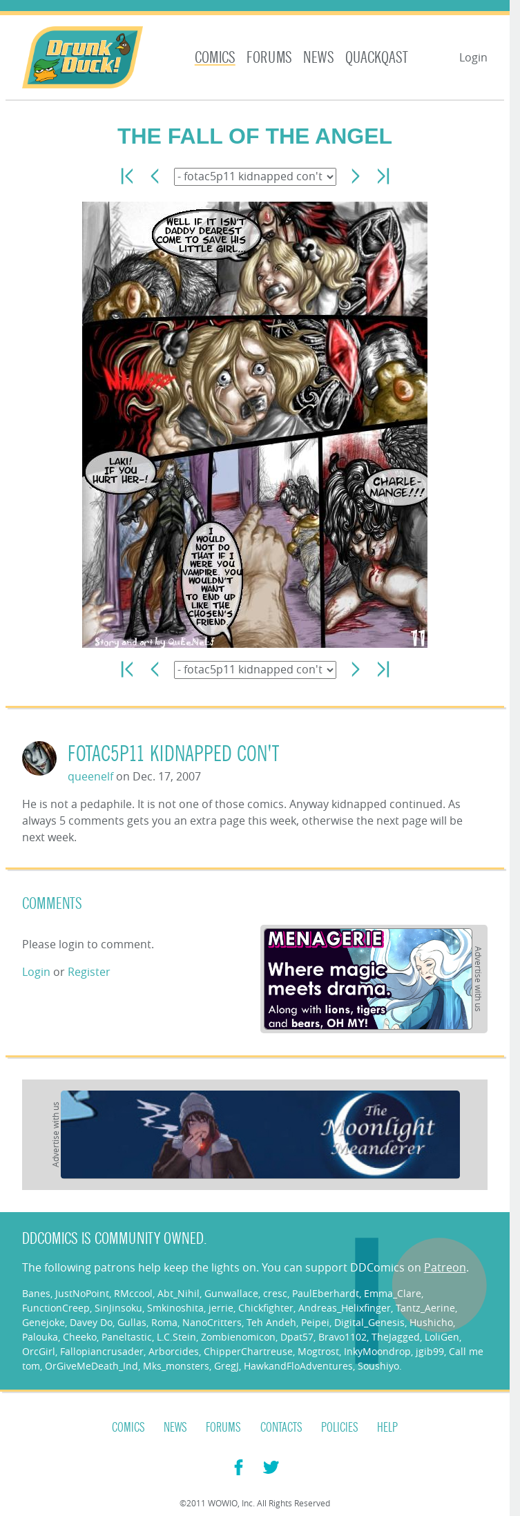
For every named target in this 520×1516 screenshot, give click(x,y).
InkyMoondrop (377, 1351)
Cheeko (80, 1336)
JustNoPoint (82, 1293)
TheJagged (396, 1336)
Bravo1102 (342, 1336)
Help (387, 1427)
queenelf (90, 776)
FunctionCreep (56, 1307)
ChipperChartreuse (248, 1351)
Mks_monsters (176, 1365)
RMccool (133, 1293)
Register (89, 971)
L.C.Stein (176, 1336)
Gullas (131, 1322)
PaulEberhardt (325, 1293)
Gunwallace (231, 1293)
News (318, 58)
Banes (36, 1293)
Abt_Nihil (178, 1293)
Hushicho (431, 1322)
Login (473, 57)
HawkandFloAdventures (298, 1365)
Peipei (315, 1322)
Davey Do (91, 1322)
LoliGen (442, 1336)
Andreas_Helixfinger (344, 1307)
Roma (164, 1322)
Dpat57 (297, 1336)
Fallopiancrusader (102, 1351)
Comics (215, 58)
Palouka (40, 1336)
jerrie (221, 1307)
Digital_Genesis (369, 1322)
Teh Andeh (271, 1322)
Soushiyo (378, 1365)
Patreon (445, 1267)
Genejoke (43, 1322)
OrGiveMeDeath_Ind (91, 1365)
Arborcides (173, 1351)
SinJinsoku (118, 1307)
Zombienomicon (238, 1336)
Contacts (281, 1427)
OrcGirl (38, 1351)
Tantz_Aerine (425, 1307)
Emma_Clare (392, 1293)
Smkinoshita (175, 1307)
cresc (275, 1293)
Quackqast (376, 58)
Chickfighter (265, 1307)
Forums (269, 58)
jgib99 (430, 1351)
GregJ (226, 1365)
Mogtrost (318, 1351)
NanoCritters (212, 1322)
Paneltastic (127, 1336)
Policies (339, 1427)
